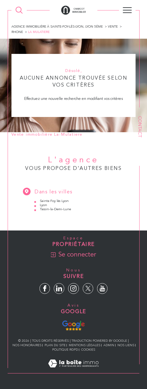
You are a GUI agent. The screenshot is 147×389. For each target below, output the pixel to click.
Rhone (17, 32)
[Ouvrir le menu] (127, 10)
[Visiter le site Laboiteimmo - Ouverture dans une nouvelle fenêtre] (73, 370)
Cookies (88, 349)
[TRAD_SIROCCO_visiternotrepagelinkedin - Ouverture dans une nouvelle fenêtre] (59, 288)
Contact (139, 126)
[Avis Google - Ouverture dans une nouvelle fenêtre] (73, 324)
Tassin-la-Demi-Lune (55, 209)
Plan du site (55, 345)
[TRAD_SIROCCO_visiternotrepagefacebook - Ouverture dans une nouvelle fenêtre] (44, 288)
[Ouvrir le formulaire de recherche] (19, 10)
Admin (108, 345)
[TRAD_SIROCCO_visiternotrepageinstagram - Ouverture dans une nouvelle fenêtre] (73, 288)
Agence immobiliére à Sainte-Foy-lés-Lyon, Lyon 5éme (57, 26)
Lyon (43, 205)
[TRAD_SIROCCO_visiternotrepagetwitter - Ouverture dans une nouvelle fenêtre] (88, 288)
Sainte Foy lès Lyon (54, 201)
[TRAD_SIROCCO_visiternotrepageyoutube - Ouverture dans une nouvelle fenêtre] (102, 288)
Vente (113, 26)
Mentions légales (84, 345)
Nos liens (125, 345)
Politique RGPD (65, 349)
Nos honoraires (26, 345)
